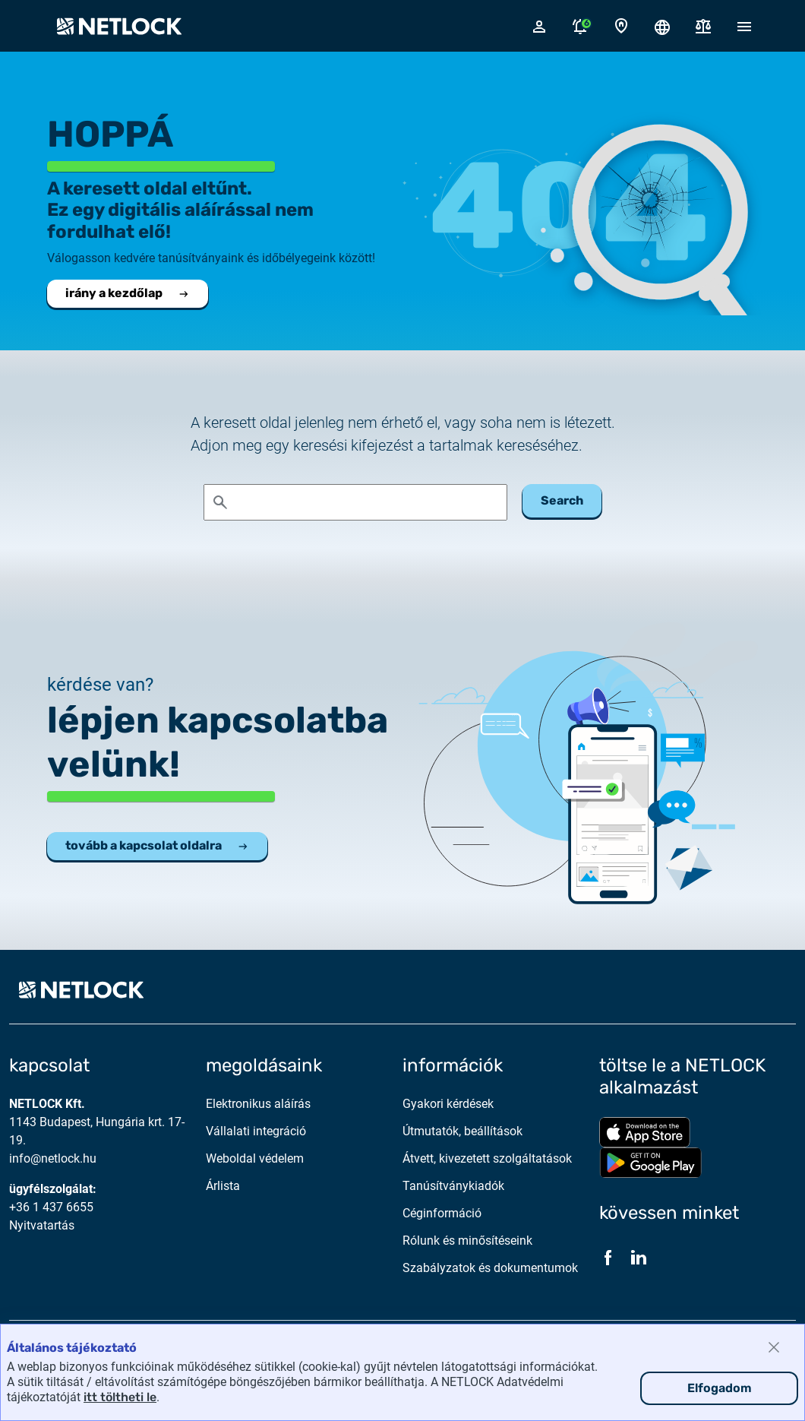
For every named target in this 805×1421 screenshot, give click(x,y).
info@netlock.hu (52, 1158)
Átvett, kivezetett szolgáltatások (487, 1158)
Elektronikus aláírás (258, 1104)
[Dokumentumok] (703, 26)
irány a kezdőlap (127, 293)
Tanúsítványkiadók (453, 1186)
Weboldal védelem (255, 1158)
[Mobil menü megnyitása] (744, 25)
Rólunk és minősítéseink (467, 1240)
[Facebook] (608, 1258)
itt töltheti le (120, 1397)
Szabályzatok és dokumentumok (490, 1268)
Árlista (223, 1186)
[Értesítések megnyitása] (580, 26)
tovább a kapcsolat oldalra (157, 845)
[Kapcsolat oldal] (621, 26)
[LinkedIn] (639, 1258)
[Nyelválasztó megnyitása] (662, 26)
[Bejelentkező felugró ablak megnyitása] (539, 26)
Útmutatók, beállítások (462, 1131)
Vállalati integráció (256, 1131)
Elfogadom (719, 1388)
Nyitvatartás (41, 1225)
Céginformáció (441, 1213)
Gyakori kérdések (448, 1104)
